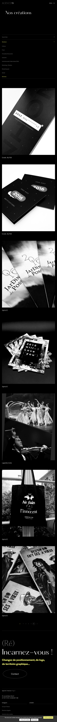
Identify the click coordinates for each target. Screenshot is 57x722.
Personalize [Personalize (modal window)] (35, 720)
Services (4, 76)
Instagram (4, 703)
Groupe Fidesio (6, 706)
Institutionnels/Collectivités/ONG (10, 61)
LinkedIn (31, 703)
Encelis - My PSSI (7, 157)
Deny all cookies (24, 720)
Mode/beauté (5, 69)
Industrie (4, 57)
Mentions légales (6, 710)
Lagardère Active (7, 463)
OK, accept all (48, 717)
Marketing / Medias (7, 65)
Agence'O (5, 310)
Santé (3, 73)
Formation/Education (7, 54)
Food (3, 50)
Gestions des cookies (7, 714)
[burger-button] (54, 3)
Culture (4, 46)
